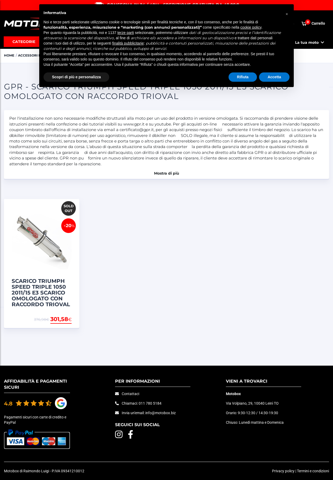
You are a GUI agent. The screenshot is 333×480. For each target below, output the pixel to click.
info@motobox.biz (160, 413)
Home (9, 55)
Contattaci (130, 394)
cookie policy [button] (250, 27)
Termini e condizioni (313, 471)
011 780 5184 (150, 403)
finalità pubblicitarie (128, 43)
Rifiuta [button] (243, 77)
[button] (287, 12)
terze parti (125, 33)
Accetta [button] (274, 77)
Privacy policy (283, 471)
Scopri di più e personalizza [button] (76, 77)
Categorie (23, 41)
